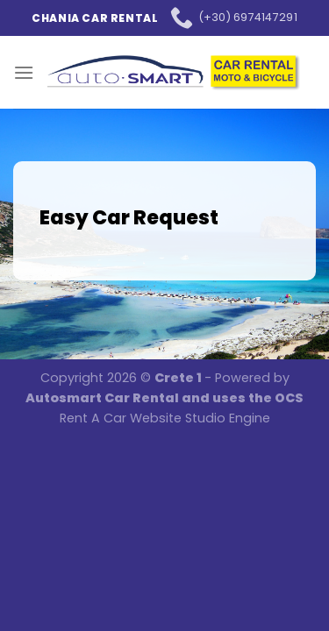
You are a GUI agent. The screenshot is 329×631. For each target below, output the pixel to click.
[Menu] (23, 72)
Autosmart (64, 398)
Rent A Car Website (121, 418)
